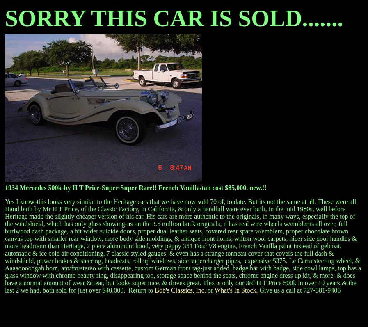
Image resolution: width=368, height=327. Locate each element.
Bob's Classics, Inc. (181, 290)
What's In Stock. (236, 290)
